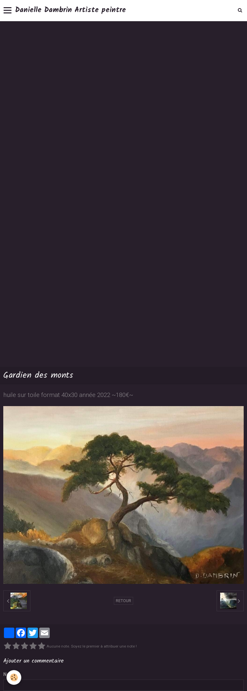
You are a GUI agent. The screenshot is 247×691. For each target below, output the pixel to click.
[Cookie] (14, 677)
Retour (123, 601)
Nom (8, 674)
